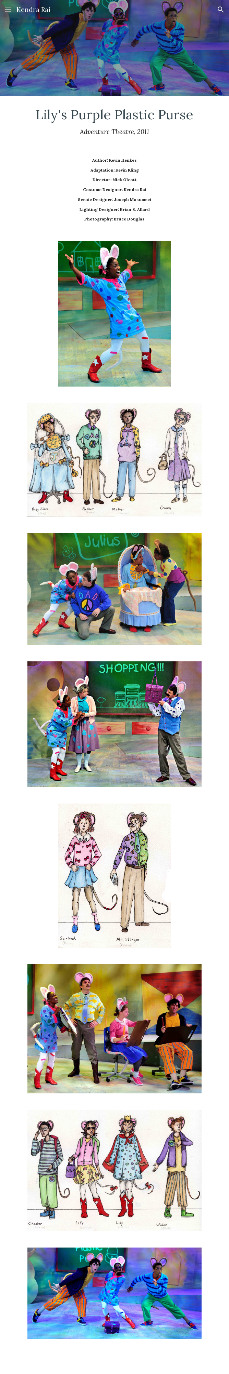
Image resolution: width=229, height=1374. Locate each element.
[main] (114, 121)
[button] (8, 9)
